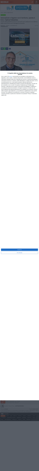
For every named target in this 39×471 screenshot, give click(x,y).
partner (10, 76)
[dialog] (19, 235)
